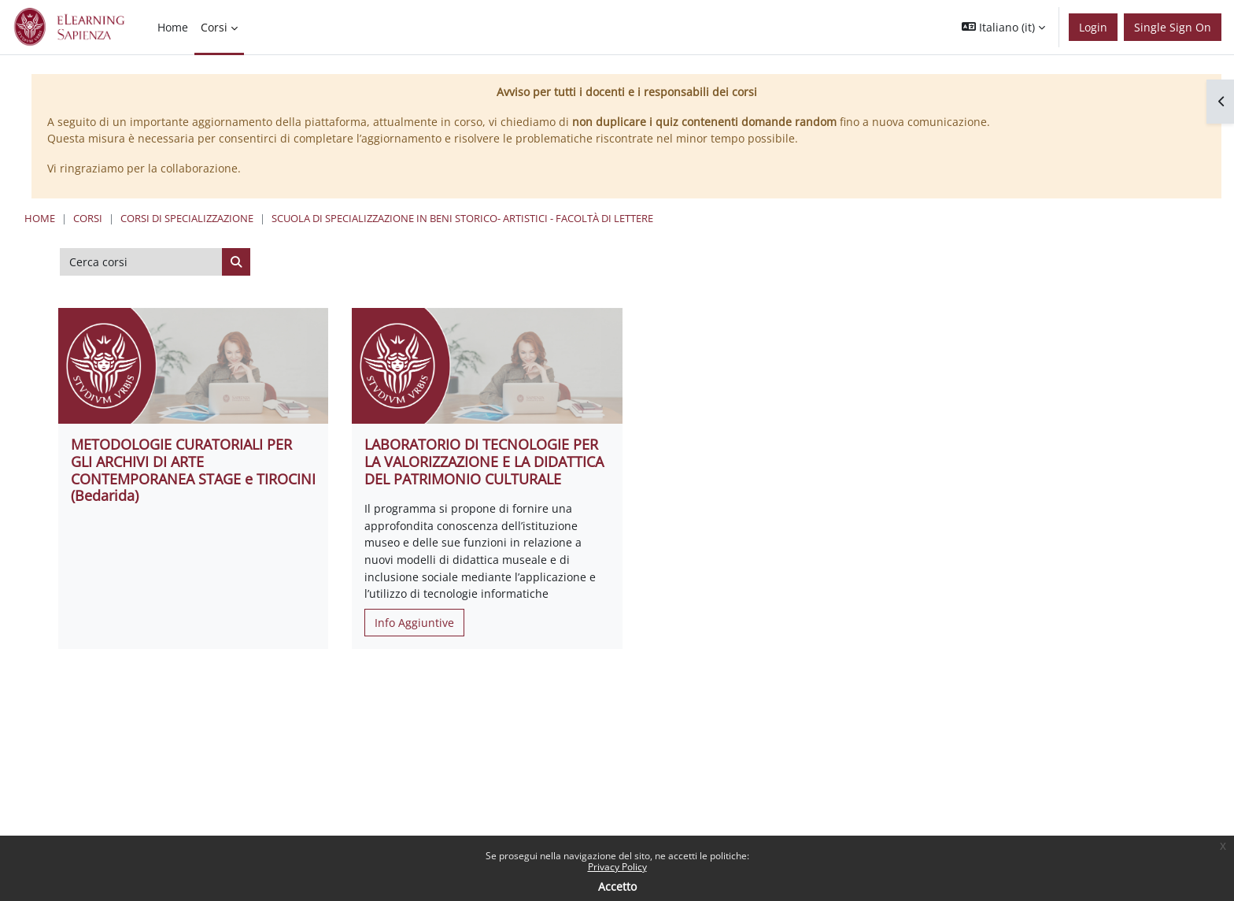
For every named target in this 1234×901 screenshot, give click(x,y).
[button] (1003, 27)
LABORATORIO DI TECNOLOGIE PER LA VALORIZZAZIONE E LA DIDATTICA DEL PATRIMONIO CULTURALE (484, 461)
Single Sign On (1172, 27)
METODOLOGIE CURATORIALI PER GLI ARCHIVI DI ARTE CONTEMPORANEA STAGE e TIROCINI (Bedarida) (193, 470)
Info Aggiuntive (414, 622)
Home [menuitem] (172, 27)
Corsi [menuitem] (214, 27)
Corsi (87, 218)
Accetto (617, 886)
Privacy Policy (617, 866)
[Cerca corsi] (141, 262)
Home (39, 218)
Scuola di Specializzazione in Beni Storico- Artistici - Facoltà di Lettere (462, 218)
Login (1093, 27)
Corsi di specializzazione (186, 218)
